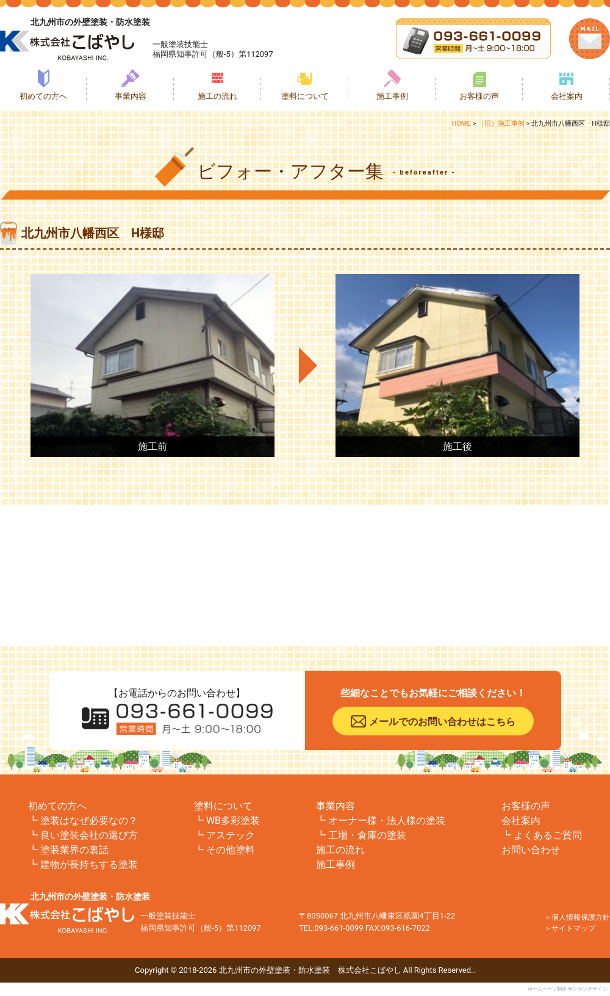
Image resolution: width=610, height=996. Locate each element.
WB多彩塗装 (233, 820)
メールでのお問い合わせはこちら (442, 721)
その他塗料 (230, 850)
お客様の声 (479, 96)
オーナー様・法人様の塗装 (386, 820)
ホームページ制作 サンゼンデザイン (567, 989)
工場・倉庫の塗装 (367, 835)
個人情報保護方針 (580, 917)
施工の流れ (217, 96)
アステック (230, 835)
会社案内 (567, 96)
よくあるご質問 (548, 835)
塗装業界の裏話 (74, 850)
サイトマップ (573, 928)
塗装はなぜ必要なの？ (89, 820)
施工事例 (392, 96)
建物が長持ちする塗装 (89, 864)
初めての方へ (43, 96)
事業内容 (130, 96)
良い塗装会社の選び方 (89, 835)
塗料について (305, 96)
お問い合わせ (530, 850)
